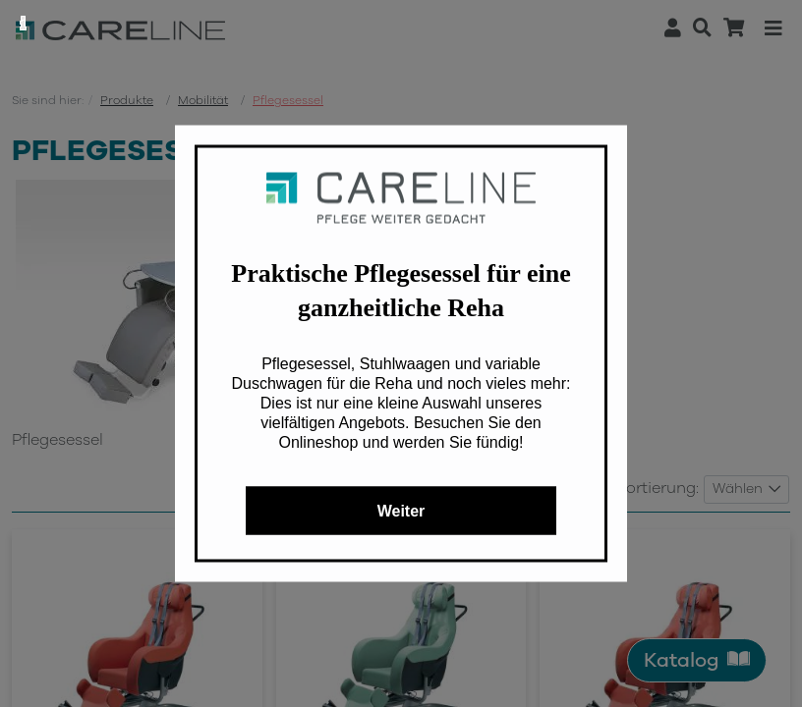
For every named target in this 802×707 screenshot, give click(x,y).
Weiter (401, 511)
